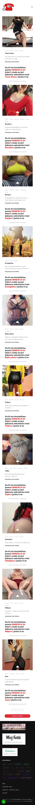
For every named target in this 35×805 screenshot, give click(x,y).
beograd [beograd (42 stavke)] (28, 771)
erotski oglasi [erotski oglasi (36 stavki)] (6, 767)
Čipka (7, 471)
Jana (6, 676)
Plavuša (18, 673)
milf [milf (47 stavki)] (17, 767)
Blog (3, 783)
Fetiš (11, 50)
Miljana (8, 608)
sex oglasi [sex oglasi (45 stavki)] (17, 774)
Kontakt (4, 793)
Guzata (7, 190)
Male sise (21, 603)
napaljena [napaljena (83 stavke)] (18, 764)
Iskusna (16, 50)
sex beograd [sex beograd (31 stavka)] (10, 764)
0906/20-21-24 (18, 70)
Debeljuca (8, 539)
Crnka (6, 119)
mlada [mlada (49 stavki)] (22, 767)
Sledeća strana (17, 716)
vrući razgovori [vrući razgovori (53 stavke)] (25, 774)
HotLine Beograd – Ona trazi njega (21, 799)
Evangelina (9, 263)
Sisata (27, 119)
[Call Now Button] (4, 802)
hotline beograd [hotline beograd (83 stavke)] (26, 777)
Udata (6, 121)
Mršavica (22, 119)
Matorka (21, 50)
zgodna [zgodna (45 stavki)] (12, 771)
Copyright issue (7, 786)
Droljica (7, 50)
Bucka (6, 329)
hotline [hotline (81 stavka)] (28, 767)
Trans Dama (9, 53)
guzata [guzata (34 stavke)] (12, 767)
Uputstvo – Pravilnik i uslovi (10, 790)
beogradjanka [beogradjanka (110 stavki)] (13, 778)
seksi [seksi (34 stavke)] (4, 764)
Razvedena (23, 190)
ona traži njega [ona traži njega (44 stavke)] (20, 771)
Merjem (8, 195)
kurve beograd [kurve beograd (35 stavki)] (10, 774)
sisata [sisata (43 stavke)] (4, 777)
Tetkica (7, 402)
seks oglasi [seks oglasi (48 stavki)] (26, 764)
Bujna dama (9, 334)
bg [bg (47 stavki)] (4, 774)
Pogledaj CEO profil (12, 61)
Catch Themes (28, 801)
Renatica (8, 124)
